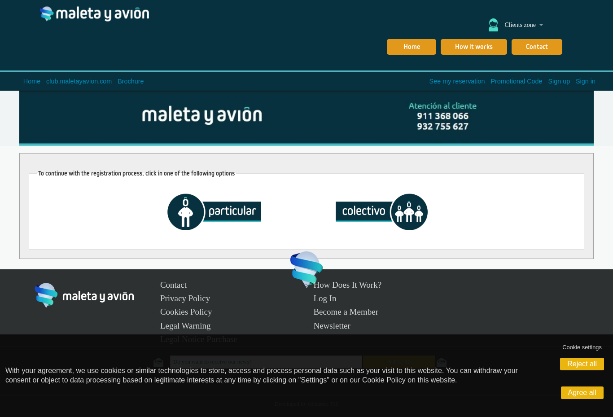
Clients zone (519, 25)
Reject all (582, 364)
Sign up (559, 81)
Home (411, 46)
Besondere (222, 199)
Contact (537, 46)
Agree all (582, 392)
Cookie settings (582, 347)
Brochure (131, 81)
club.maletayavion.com (79, 81)
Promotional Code (516, 81)
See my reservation (457, 81)
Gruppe (390, 199)
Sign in (585, 81)
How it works (474, 46)
